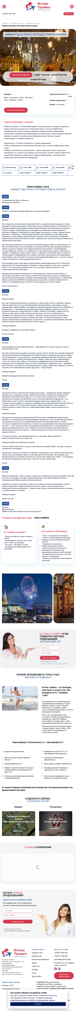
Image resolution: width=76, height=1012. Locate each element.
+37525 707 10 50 (38, 80)
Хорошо (38, 1004)
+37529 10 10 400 (59, 75)
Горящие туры (37, 953)
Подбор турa (68, 14)
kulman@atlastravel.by (62, 959)
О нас (34, 973)
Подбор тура (37, 956)
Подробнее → (18, 831)
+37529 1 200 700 (8, 14)
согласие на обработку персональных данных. (54, 663)
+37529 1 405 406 (41, 75)
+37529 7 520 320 (61, 956)
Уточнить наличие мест (16, 110)
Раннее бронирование (40, 959)
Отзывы (35, 970)
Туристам (35, 966)
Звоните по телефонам (20, 75)
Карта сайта (37, 976)
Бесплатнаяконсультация (64, 976)
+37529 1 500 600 (60, 953)
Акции (34, 963)
